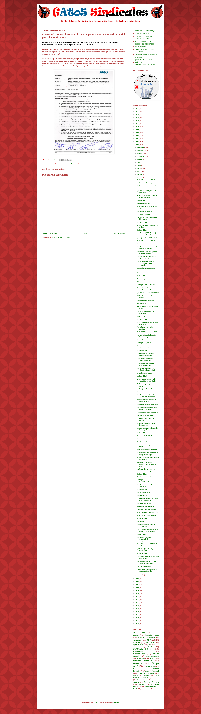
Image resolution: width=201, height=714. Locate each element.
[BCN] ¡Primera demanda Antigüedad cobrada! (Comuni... (145, 263)
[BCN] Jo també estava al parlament (145, 312)
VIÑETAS (138, 62)
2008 (137, 594)
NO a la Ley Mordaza (144, 566)
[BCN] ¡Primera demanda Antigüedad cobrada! (145, 388)
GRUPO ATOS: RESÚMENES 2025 (146, 49)
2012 (137, 582)
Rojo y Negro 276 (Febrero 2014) (148, 512)
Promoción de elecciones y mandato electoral (145, 289)
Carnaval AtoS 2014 (143, 214)
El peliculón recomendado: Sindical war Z (146, 485)
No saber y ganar (142, 279)
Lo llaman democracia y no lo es (147, 404)
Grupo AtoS (82, 163)
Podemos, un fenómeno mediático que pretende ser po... (147, 464)
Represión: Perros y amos (145, 506)
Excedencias (141, 439)
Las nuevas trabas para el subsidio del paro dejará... (146, 369)
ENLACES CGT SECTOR (143, 36)
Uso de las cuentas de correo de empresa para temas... (147, 248)
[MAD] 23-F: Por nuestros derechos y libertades (145, 364)
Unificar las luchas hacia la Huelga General (146, 525)
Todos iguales (141, 304)
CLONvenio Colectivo (142, 649)
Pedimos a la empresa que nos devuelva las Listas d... (147, 252)
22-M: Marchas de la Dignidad (147, 180)
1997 (137, 621)
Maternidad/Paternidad (146, 673)
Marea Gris (141, 316)
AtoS (149, 640)
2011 (137, 585)
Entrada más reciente (50, 233)
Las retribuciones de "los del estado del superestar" (146, 562)
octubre (140, 153)
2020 (137, 127)
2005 (137, 603)
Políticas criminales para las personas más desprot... (146, 470)
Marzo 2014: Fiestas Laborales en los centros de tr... (147, 196)
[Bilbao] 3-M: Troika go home (147, 183)
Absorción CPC (139, 633)
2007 (137, 597)
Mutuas (135, 675)
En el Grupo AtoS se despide (146, 515)
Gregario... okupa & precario (146, 509)
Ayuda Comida (138, 645)
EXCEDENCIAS (140, 46)
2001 (137, 615)
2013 (137, 579)
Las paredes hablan (143, 492)
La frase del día (142, 200)
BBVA (58, 163)
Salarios (141, 684)
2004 (137, 606)
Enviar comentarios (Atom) (60, 237)
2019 (137, 130)
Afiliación (152, 637)
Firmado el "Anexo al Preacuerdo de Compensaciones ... (144, 539)
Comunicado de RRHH (144, 436)
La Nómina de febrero (144, 211)
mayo (139, 168)
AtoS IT (136, 643)
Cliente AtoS (64, 163)
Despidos (140, 658)
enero (139, 575)
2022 (137, 121)
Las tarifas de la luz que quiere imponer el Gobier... (147, 408)
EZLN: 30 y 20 (142, 496)
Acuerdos (52, 163)
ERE (152, 658)
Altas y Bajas (137, 640)
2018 (137, 133)
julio (139, 162)
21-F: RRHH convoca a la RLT (147, 332)
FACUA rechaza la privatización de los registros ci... (147, 429)
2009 (137, 590)
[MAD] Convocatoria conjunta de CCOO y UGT (147, 481)
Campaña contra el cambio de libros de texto (147, 424)
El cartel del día (142, 340)
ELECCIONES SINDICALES (144, 44)
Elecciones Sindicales (142, 660)
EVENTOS (138, 57)
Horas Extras (150, 666)
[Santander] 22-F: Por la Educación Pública (145, 359)
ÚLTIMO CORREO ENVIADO (145, 65)
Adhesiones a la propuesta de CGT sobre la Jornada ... (146, 347)
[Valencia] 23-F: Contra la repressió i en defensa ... (145, 354)
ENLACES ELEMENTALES (144, 33)
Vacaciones (145, 689)
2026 (137, 109)
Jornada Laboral (152, 671)
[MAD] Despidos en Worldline (147, 285)
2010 (137, 588)
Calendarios (138, 651)
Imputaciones (137, 669)
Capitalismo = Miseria (144, 477)
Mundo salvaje (142, 273)
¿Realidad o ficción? (143, 203)
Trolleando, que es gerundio (146, 384)
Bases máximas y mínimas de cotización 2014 (146, 400)
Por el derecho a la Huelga (145, 415)
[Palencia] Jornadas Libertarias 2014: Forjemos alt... (147, 499)
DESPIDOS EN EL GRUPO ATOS (146, 54)
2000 (137, 618)
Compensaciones (73, 163)
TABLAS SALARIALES (143, 41)
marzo (139, 174)
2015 (137, 142)
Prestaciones (155, 677)
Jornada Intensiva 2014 (144, 373)
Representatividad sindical (145, 301)
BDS (150, 644)
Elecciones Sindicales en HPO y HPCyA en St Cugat (147, 453)
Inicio (85, 233)
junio (139, 165)
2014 (137, 145)
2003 (137, 609)
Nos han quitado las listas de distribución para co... (146, 336)
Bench (150, 647)
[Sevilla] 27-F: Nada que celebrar (148, 293)
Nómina (146, 675)
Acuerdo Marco (152, 635)
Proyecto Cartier (142, 680)
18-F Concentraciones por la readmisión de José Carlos (146, 380)
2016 (137, 139)
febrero (140, 177)
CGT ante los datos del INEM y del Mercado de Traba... (147, 530)
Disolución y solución (144, 503)
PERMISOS (139, 52)
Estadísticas (138, 663)
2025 (137, 112)
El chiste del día (142, 222)
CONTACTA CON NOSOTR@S (145, 31)
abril (139, 171)
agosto (139, 159)
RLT (88, 163)
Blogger (116, 702)
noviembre (141, 150)
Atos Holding (150, 643)
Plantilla (145, 678)
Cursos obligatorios (152, 656)
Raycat (97, 702)
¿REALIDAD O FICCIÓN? (143, 60)
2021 (137, 124)
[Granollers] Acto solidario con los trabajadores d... (147, 570)
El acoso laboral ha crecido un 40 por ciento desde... (148, 458)
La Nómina (140, 521)
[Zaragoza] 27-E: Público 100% (147, 238)
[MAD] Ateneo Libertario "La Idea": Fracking (147, 257)
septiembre (141, 156)
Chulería (140, 282)
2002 (137, 612)
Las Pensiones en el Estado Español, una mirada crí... (146, 396)
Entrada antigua (119, 233)
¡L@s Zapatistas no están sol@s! (147, 412)
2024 (137, 115)
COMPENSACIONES (142, 39)
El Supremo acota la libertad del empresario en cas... (147, 187)
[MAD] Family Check (144, 343)
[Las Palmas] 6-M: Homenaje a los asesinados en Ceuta (147, 234)
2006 (137, 600)
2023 (137, 118)
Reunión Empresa (151, 682)
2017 (137, 136)
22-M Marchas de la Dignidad (147, 450)
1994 (137, 624)
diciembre (140, 147)
